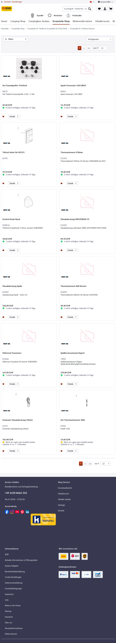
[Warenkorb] (110, 8)
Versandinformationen (14, 628)
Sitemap (8, 611)
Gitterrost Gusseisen (11, 353)
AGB (7, 554)
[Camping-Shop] (17, 21)
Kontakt (7, 2)
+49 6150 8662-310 (16, 492)
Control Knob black (11, 219)
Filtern (9, 39)
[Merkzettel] (99, 8)
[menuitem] (77, 8)
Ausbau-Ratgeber (12, 566)
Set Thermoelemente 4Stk (73, 420)
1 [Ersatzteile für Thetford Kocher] (79, 48)
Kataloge (61, 505)
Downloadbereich (65, 488)
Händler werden (64, 499)
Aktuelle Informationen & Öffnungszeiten (21, 560)
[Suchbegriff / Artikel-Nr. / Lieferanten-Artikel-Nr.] (77, 8)
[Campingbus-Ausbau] (38, 21)
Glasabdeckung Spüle (12, 286)
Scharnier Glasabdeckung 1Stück (17, 420)
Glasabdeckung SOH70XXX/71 (75, 219)
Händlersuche (63, 494)
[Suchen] (89, 8)
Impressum (9, 594)
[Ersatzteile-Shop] (61, 21)
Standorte (9, 617)
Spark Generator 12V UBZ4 (73, 85)
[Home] (4, 21)
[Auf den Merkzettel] (3, 116)
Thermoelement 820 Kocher (73, 286)
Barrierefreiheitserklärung (15, 571)
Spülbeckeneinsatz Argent (73, 353)
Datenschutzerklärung (13, 583)
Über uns (8, 622)
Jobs (7, 600)
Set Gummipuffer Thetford (14, 85)
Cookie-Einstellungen (13, 577)
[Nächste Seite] (84, 48)
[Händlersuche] (102, 21)
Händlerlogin (17, 2)
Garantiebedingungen (13, 588)
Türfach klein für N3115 (13, 152)
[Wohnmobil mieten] (82, 21)
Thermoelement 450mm (72, 152)
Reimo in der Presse (12, 605)
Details (14, 116)
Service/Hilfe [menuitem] (104, 2)
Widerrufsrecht (11, 634)
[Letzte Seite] (88, 48)
